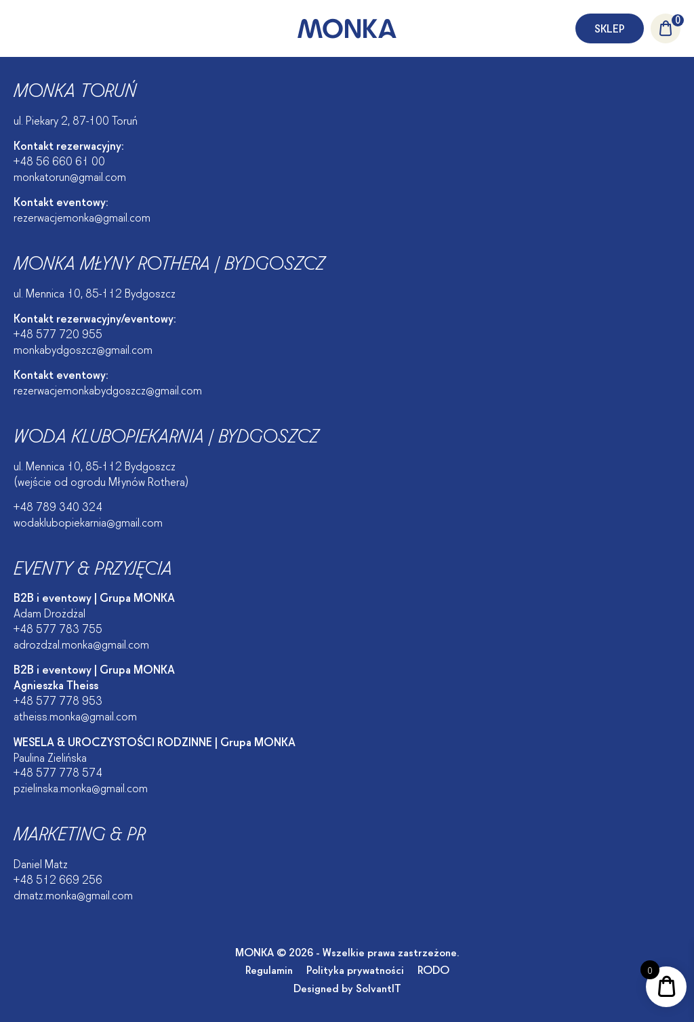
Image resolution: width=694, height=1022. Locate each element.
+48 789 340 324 (58, 505)
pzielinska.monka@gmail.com (81, 787)
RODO (433, 968)
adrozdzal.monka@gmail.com (81, 643)
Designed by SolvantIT (347, 986)
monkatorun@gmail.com (70, 175)
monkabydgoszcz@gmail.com (83, 348)
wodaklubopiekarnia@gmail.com (88, 521)
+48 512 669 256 (58, 878)
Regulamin (269, 968)
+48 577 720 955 (58, 333)
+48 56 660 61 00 (59, 160)
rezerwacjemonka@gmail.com (82, 216)
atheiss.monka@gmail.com (75, 715)
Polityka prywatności (355, 968)
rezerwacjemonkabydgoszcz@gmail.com (108, 389)
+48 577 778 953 (58, 699)
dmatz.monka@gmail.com (73, 894)
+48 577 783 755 (58, 627)
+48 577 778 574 (58, 771)
